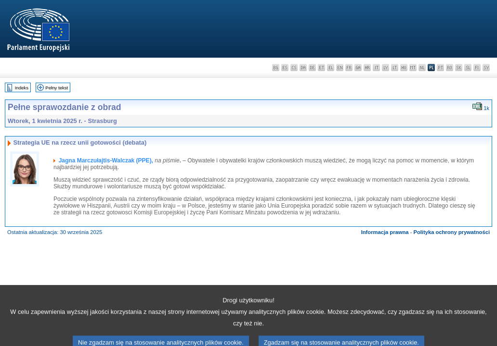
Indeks (21, 87)
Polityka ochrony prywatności (451, 232)
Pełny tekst (56, 87)
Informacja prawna (385, 232)
